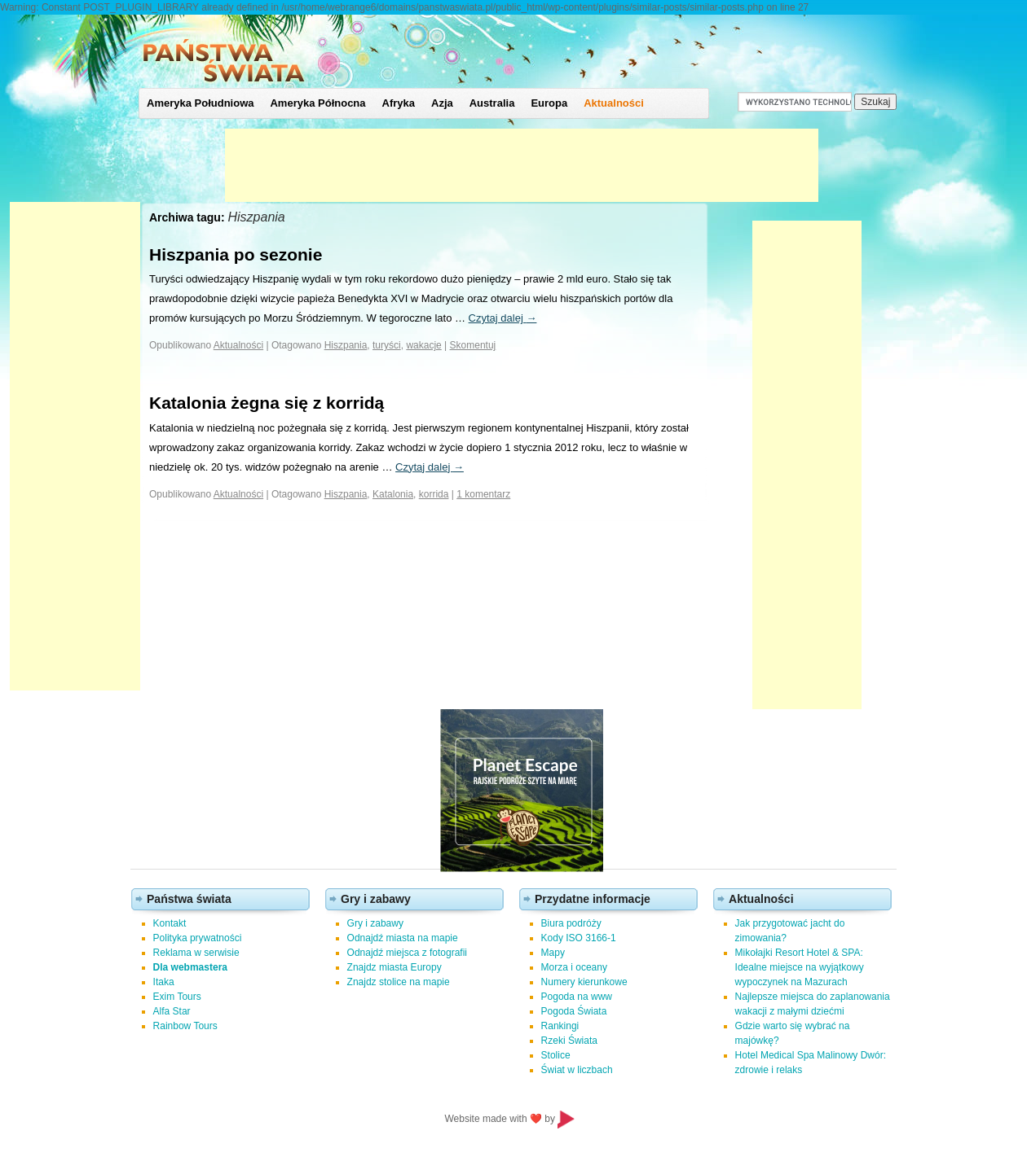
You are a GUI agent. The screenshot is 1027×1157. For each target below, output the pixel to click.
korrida (434, 494)
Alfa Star (172, 1011)
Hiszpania (346, 345)
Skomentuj (473, 345)
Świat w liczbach (577, 1070)
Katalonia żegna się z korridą (266, 402)
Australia (492, 103)
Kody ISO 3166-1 (578, 938)
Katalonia (392, 494)
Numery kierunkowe (584, 982)
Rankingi (560, 1026)
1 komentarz (483, 494)
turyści (386, 345)
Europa (549, 103)
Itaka (163, 982)
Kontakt (170, 923)
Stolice (556, 1055)
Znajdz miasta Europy (394, 967)
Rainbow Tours (185, 1026)
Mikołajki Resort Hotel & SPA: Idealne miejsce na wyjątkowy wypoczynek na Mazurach (799, 967)
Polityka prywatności (197, 938)
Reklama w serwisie (196, 952)
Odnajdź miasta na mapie (402, 938)
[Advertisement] (521, 165)
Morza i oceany (574, 967)
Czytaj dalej (503, 318)
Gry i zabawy (375, 923)
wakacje (423, 345)
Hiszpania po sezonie (235, 254)
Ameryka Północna (317, 103)
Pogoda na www (576, 996)
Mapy (553, 952)
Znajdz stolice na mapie (398, 982)
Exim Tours (177, 996)
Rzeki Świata (569, 1040)
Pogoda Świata (574, 1011)
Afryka (398, 103)
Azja (442, 103)
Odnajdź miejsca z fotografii (407, 952)
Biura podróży (571, 923)
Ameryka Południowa (200, 103)
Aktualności (614, 103)
